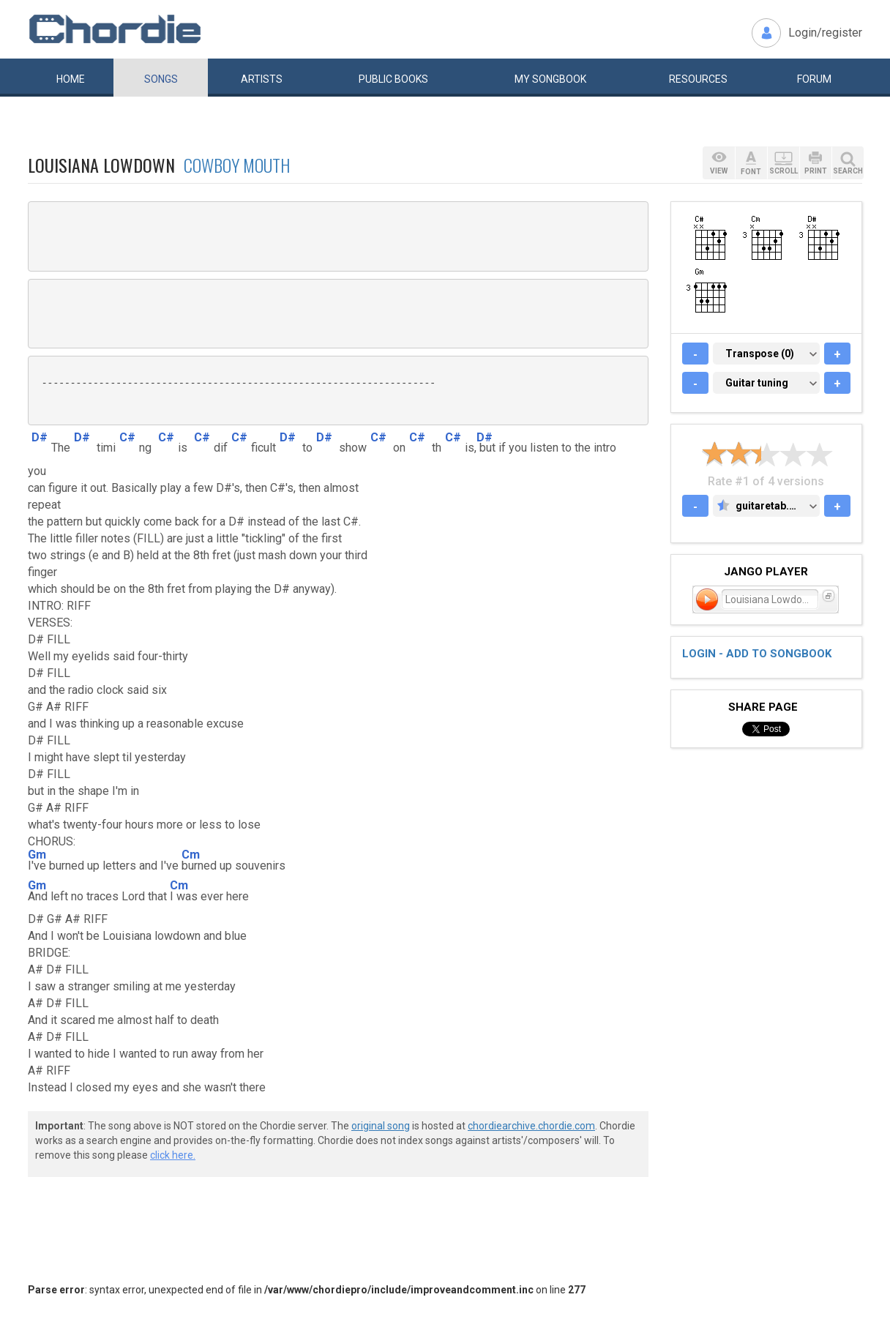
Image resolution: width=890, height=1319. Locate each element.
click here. (172, 1155)
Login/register (825, 33)
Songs (161, 79)
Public (393, 79)
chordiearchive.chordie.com (531, 1126)
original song (380, 1126)
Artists (262, 79)
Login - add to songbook (756, 653)
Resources (698, 79)
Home (70, 79)
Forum (814, 79)
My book (550, 79)
